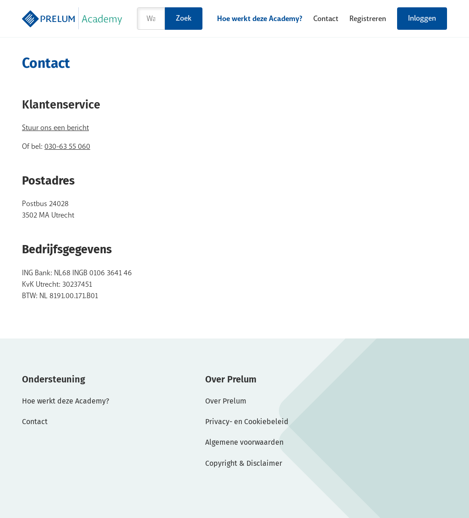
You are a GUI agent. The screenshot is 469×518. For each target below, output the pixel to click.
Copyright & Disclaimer (243, 463)
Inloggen (422, 18)
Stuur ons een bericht (55, 127)
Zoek (183, 18)
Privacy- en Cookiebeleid (247, 421)
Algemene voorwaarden (244, 442)
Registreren (367, 18)
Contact (325, 18)
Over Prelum (225, 401)
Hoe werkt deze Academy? (259, 18)
